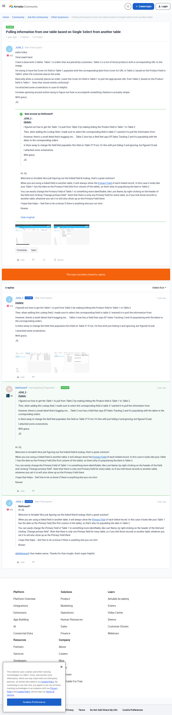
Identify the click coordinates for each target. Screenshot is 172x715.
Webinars (113, 633)
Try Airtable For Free (70, 681)
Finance (65, 633)
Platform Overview (24, 599)
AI (14, 626)
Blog (61, 660)
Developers (20, 660)
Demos (112, 619)
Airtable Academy (118, 599)
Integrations (20, 606)
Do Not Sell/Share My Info (103, 709)
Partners (18, 647)
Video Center (115, 612)
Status (63, 667)
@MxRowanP (22, 553)
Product (65, 599)
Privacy (70, 709)
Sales (64, 626)
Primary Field (105, 183)
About (62, 647)
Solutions (66, 592)
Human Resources (72, 619)
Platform (18, 592)
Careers (63, 654)
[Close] (61, 670)
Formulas (22, 250)
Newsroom (65, 674)
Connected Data (23, 633)
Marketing (67, 606)
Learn (111, 592)
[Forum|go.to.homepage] (23, 6)
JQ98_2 (19, 47)
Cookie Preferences (132, 709)
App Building (21, 619)
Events (112, 606)
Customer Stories (118, 626)
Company (64, 640)
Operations (67, 612)
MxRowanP (21, 387)
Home (6, 17)
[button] (4, 7)
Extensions (20, 612)
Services (18, 654)
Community (18, 17)
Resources (19, 640)
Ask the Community (38, 17)
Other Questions (59, 17)
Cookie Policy (47, 685)
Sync (33, 250)
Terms (82, 709)
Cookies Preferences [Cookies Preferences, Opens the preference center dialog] (34, 705)
